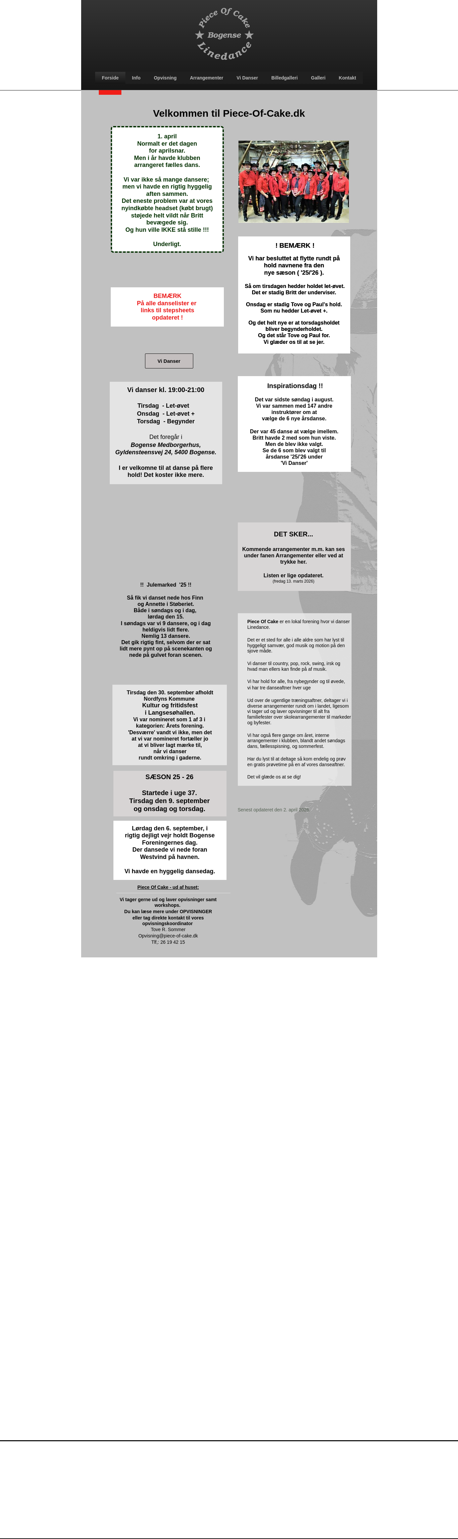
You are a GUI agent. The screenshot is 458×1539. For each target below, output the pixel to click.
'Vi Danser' (294, 463)
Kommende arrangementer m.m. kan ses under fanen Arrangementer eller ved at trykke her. (293, 555)
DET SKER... (293, 534)
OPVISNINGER (196, 911)
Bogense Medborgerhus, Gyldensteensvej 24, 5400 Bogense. (165, 449)
